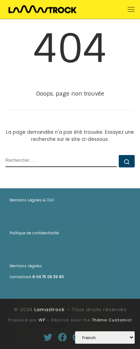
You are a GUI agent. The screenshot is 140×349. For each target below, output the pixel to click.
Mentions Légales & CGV (32, 200)
